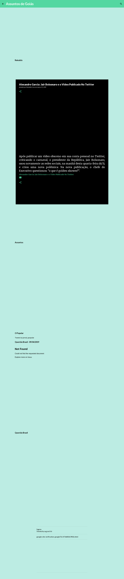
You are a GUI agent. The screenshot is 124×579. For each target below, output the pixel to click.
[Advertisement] (62, 222)
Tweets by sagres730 (44, 531)
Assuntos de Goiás (20, 4)
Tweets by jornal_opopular (24, 338)
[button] (20, 91)
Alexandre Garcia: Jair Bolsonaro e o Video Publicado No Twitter (46, 174)
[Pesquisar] (36, 3)
